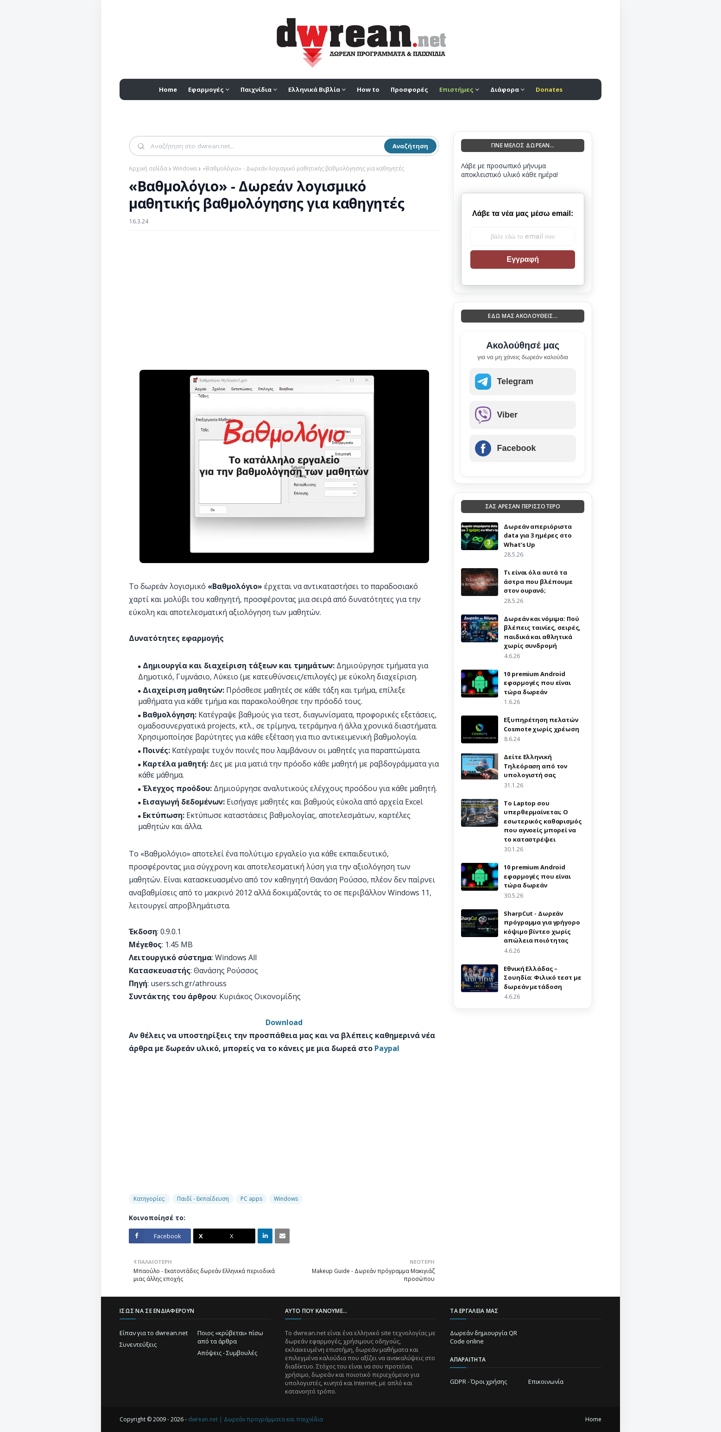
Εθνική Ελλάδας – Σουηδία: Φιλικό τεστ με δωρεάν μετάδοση (542, 977)
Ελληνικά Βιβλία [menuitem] (314, 89)
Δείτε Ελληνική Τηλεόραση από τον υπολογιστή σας (535, 766)
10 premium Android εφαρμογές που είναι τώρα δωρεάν (537, 683)
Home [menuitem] (168, 89)
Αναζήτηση (410, 146)
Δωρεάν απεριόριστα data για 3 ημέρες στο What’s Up (538, 535)
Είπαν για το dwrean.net (154, 1333)
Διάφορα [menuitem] (504, 89)
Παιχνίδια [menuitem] (256, 89)
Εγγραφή (522, 259)
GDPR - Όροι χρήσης (478, 1381)
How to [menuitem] (368, 89)
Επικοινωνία (545, 1381)
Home (593, 1419)
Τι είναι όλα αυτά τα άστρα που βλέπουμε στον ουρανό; (538, 581)
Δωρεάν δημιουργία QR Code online (483, 1337)
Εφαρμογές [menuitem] (206, 89)
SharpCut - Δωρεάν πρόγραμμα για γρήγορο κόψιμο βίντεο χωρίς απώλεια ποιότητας (542, 927)
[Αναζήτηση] (266, 146)
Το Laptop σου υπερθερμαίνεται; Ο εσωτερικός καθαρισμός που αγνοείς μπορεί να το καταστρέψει (543, 821)
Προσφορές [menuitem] (409, 89)
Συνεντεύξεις (138, 1344)
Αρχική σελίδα (148, 168)
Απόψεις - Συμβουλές (227, 1353)
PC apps (251, 1199)
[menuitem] (459, 89)
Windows (185, 168)
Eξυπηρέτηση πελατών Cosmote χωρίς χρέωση (541, 724)
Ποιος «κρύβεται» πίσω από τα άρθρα (230, 1337)
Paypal (386, 1048)
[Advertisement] (284, 305)
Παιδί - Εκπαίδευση (203, 1199)
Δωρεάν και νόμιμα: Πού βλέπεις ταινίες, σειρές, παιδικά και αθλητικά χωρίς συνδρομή (542, 632)
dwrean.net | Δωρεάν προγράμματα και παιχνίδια (255, 1419)
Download (284, 1022)
